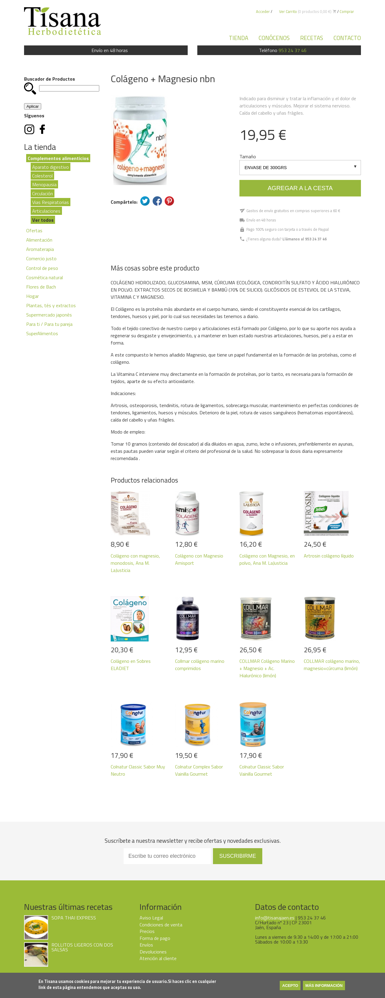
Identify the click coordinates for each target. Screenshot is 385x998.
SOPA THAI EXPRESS (73, 917)
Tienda (238, 37)
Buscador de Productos (49, 78)
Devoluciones (153, 951)
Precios (147, 931)
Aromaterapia (40, 249)
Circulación (42, 193)
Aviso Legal (151, 917)
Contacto (347, 37)
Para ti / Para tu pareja (49, 324)
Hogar (32, 296)
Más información (324, 985)
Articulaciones (46, 211)
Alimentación (39, 239)
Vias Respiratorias (50, 202)
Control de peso (42, 268)
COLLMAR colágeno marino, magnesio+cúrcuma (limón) (332, 664)
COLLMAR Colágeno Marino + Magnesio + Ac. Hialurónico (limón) (267, 668)
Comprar (347, 11)
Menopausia (44, 184)
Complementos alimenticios (58, 158)
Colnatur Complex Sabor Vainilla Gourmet (199, 770)
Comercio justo (41, 258)
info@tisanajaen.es (274, 917)
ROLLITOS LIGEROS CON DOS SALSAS (82, 947)
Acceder (263, 11)
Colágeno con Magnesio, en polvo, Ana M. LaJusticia (267, 559)
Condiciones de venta (161, 924)
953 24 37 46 (292, 50)
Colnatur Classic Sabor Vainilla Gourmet (261, 770)
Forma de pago (155, 938)
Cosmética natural (44, 277)
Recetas (311, 37)
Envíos (146, 944)
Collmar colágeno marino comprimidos (199, 664)
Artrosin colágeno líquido (329, 555)
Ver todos (43, 219)
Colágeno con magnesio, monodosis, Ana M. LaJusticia (135, 563)
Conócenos (274, 37)
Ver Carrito (288, 11)
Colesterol (42, 175)
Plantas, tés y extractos (51, 305)
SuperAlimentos (42, 333)
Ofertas (34, 230)
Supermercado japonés (49, 314)
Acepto (290, 985)
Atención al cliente (158, 958)
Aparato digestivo (50, 166)
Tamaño (247, 156)
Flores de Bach (41, 286)
